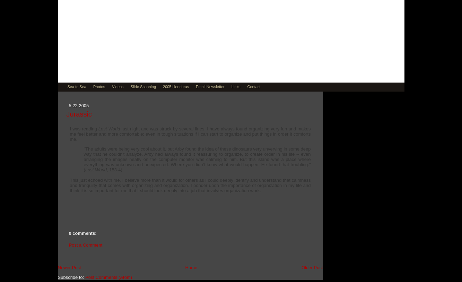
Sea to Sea (77, 87)
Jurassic (79, 114)
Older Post (312, 267)
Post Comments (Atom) (108, 277)
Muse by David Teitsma (143, 59)
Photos (99, 87)
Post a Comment (86, 245)
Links (236, 87)
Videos (117, 87)
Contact (253, 87)
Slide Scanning (143, 87)
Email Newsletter (210, 87)
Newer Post (69, 267)
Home (191, 267)
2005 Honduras (176, 87)
